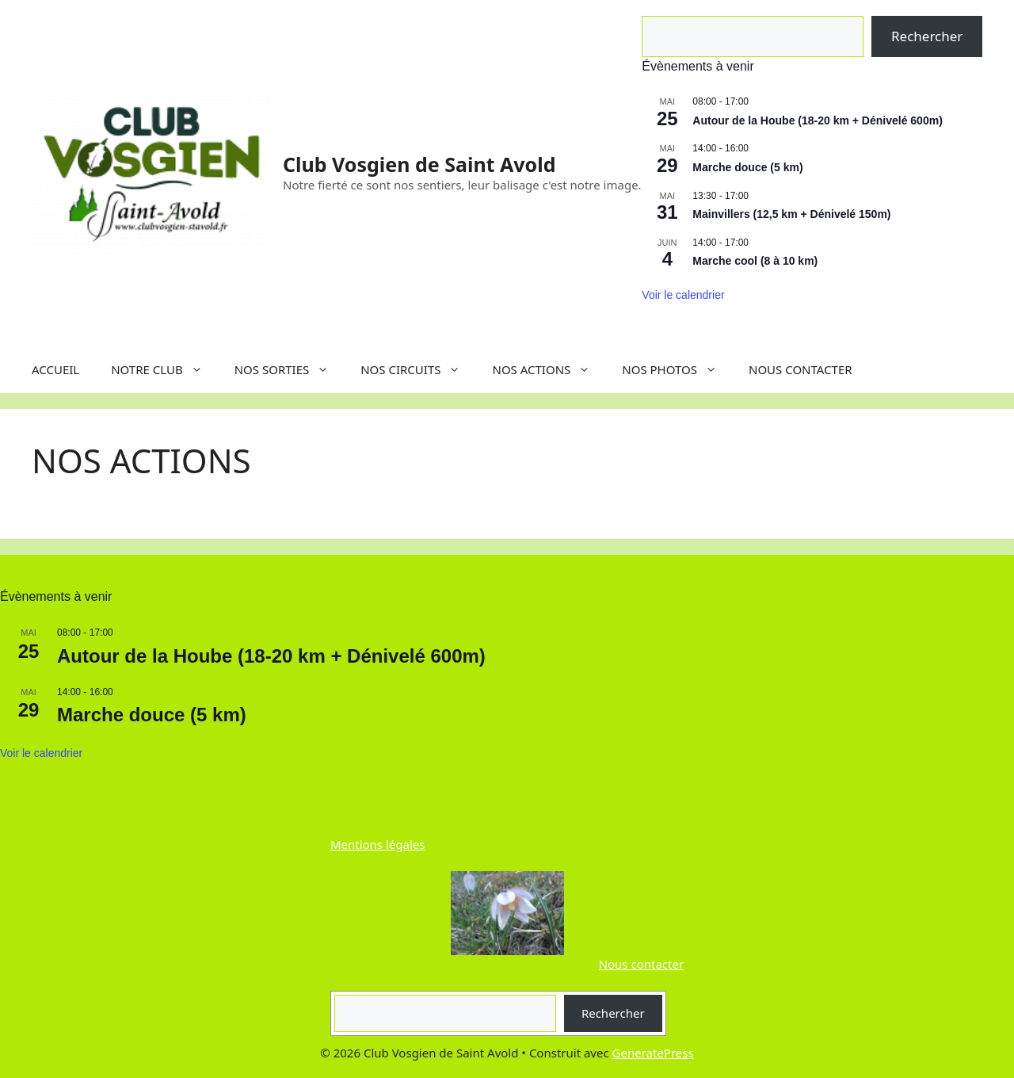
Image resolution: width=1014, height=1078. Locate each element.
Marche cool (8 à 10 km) (755, 260)
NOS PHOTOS (677, 369)
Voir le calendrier (683, 295)
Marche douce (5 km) (747, 167)
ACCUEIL (55, 369)
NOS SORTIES (289, 369)
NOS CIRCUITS (418, 369)
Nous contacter (641, 964)
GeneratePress (653, 1053)
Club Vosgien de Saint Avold (419, 164)
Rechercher (927, 36)
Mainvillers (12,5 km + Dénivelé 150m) (791, 214)
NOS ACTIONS (549, 369)
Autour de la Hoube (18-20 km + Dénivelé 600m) (817, 120)
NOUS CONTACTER (800, 369)
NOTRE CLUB (164, 369)
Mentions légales (377, 844)
